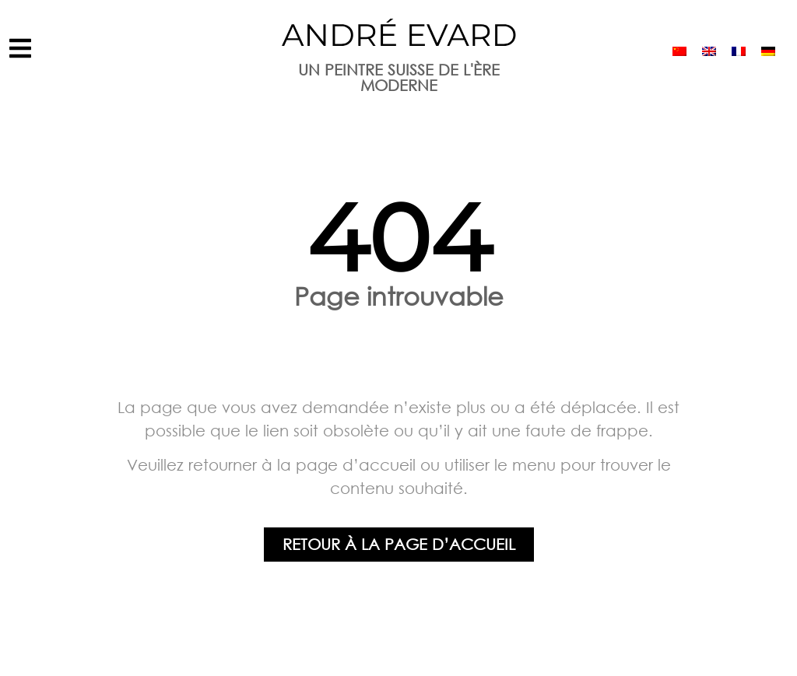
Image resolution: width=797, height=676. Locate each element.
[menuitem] (679, 50)
